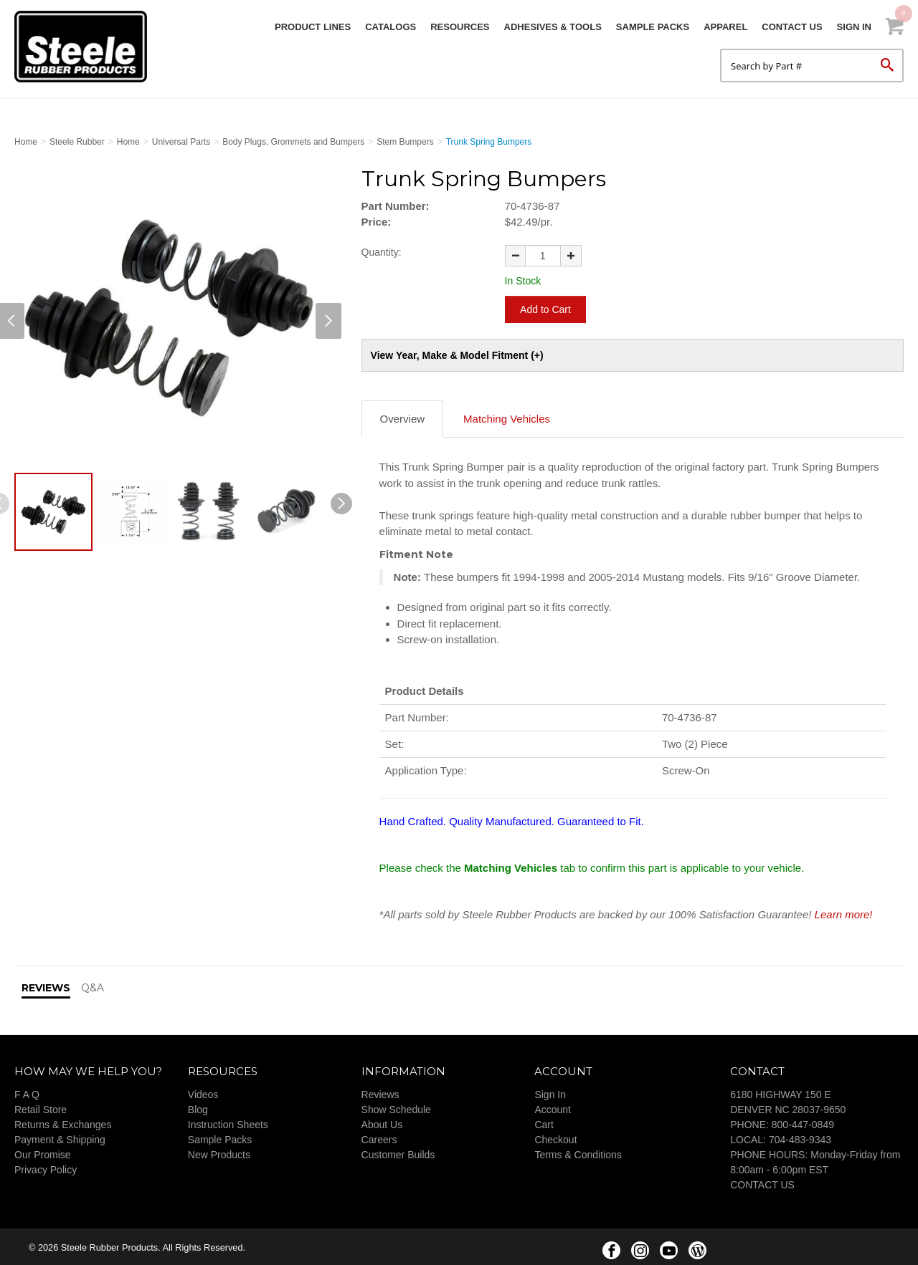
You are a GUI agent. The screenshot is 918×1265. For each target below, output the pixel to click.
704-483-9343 (800, 1137)
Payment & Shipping (59, 1137)
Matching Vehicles (506, 417)
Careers (379, 1137)
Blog (198, 1107)
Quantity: (381, 252)
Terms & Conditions (577, 1152)
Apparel (725, 26)
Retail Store (40, 1107)
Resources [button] (459, 26)
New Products (219, 1152)
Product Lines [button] (313, 26)
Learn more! (844, 912)
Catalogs (390, 26)
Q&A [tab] (92, 986)
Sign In (854, 26)
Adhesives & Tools (553, 26)
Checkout (555, 1137)
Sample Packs (652, 26)
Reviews (380, 1092)
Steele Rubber (86, 46)
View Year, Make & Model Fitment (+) (457, 354)
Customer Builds (398, 1152)
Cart (543, 1122)
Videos (203, 1092)
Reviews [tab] (46, 986)
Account (552, 1107)
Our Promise (42, 1152)
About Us (382, 1122)
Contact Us (792, 26)
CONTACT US (762, 1182)
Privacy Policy (45, 1167)
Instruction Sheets (228, 1122)
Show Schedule (396, 1107)
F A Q (26, 1092)
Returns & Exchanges (62, 1122)
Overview (402, 417)
